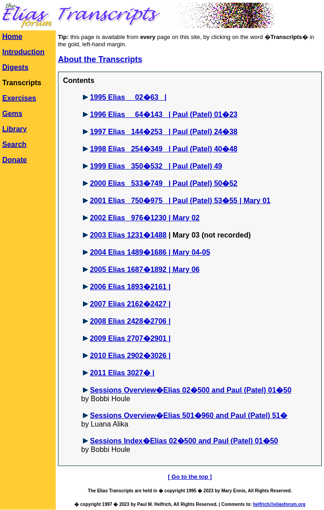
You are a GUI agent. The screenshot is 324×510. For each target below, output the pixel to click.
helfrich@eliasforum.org (279, 504)
